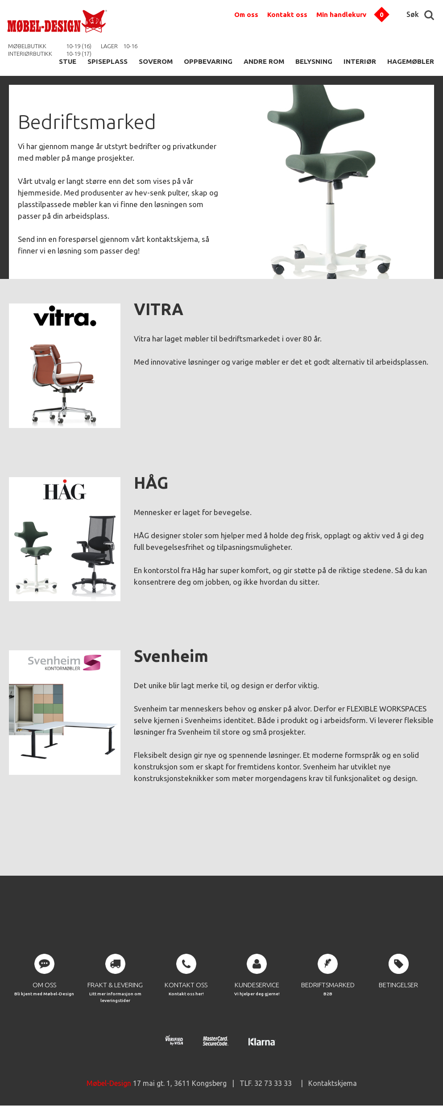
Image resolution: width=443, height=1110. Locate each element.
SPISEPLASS (107, 61)
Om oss (246, 14)
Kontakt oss (287, 14)
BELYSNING (313, 61)
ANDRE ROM (264, 61)
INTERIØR (360, 61)
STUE (67, 61)
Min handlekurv (341, 14)
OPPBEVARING (208, 61)
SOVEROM (156, 61)
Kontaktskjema (332, 1083)
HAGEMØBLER (410, 61)
